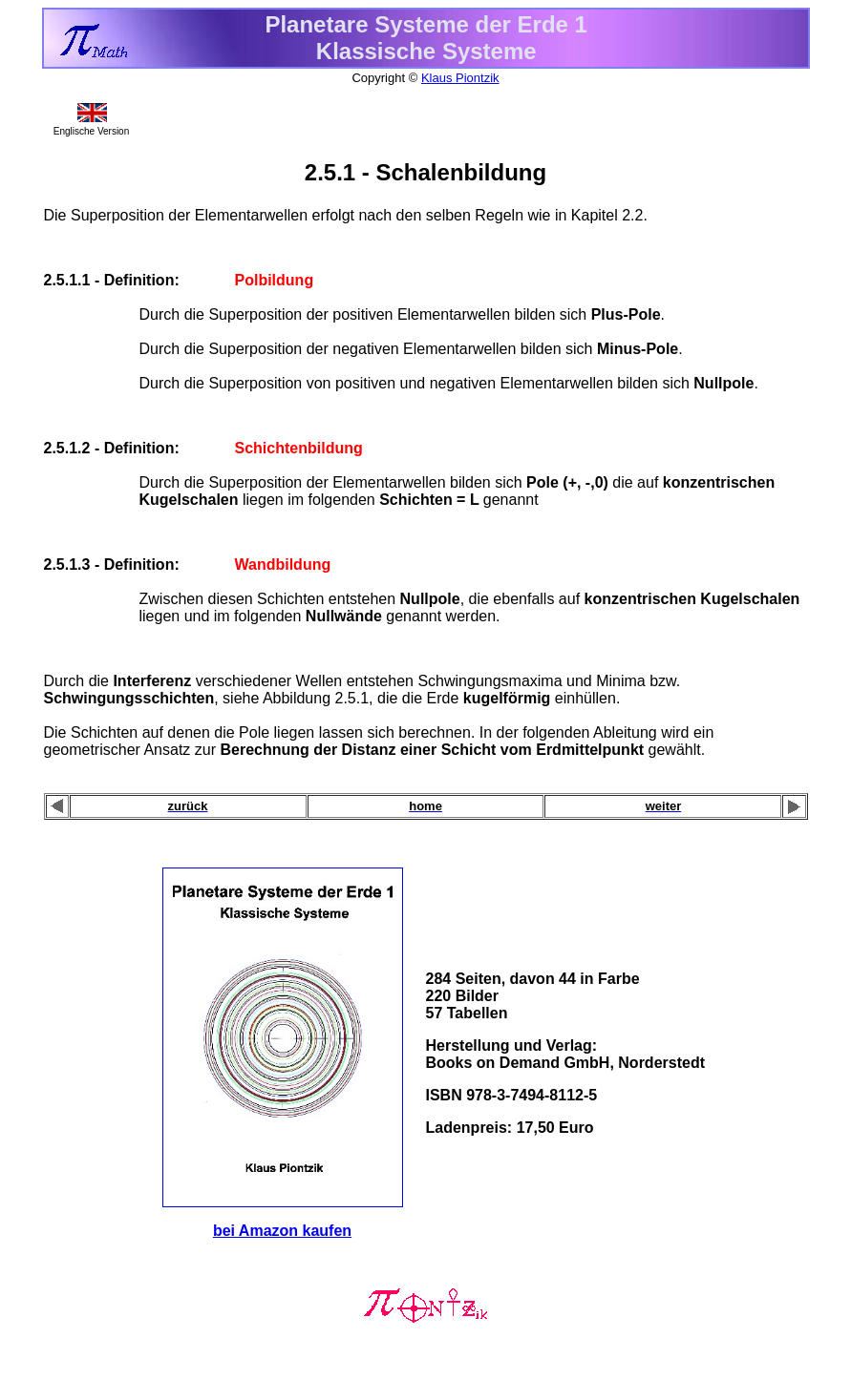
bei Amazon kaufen (282, 1231)
